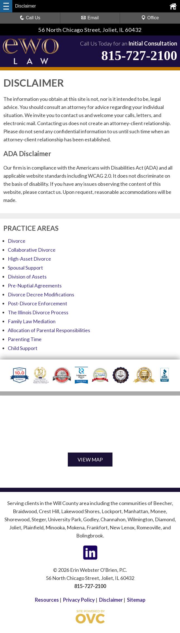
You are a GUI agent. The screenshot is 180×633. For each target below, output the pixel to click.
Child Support (22, 348)
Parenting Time (25, 339)
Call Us (30, 17)
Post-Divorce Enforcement (37, 303)
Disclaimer (111, 600)
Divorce (16, 241)
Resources (47, 600)
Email (90, 17)
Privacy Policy (79, 600)
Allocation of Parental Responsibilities (49, 330)
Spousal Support (25, 268)
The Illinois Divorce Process (38, 312)
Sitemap (136, 600)
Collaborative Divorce (32, 250)
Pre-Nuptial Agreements (35, 285)
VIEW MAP (90, 459)
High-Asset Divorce (29, 259)
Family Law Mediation (32, 321)
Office (150, 17)
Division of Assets (27, 276)
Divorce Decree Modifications (41, 294)
